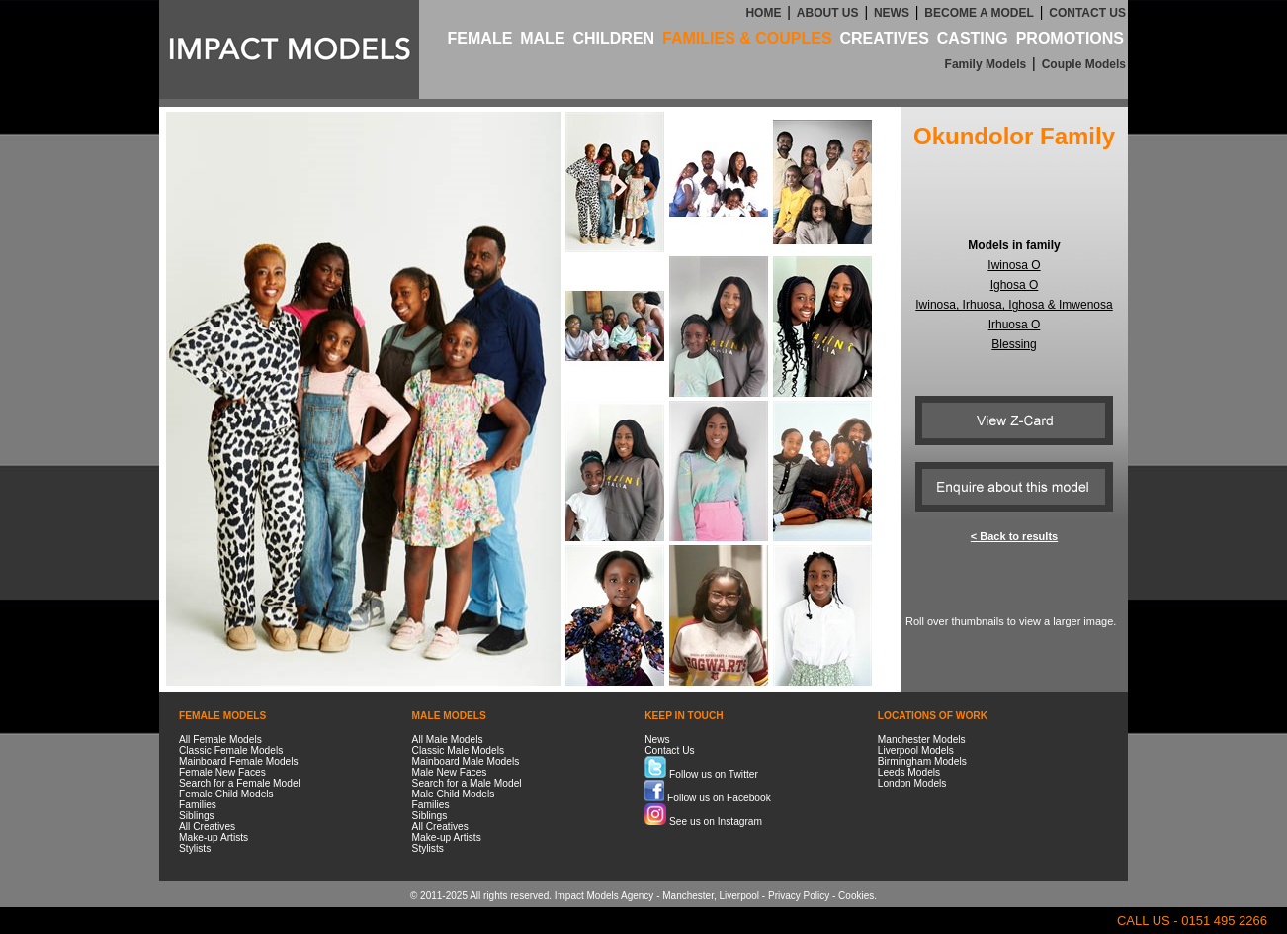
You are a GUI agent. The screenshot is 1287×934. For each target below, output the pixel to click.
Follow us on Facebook (707, 798)
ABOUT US (828, 13)
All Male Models (447, 739)
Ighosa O (1014, 285)
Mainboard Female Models (239, 761)
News (656, 739)
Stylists (195, 848)
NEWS (891, 13)
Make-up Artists (213, 837)
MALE (542, 38)
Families (197, 804)
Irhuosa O (1014, 324)
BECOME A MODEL (978, 13)
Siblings (196, 815)
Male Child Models (453, 794)
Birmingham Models (922, 761)
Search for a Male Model (467, 783)
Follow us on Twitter (701, 774)
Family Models (986, 64)
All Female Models (220, 739)
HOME (763, 13)
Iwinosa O (1013, 265)
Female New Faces (222, 772)
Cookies (856, 895)
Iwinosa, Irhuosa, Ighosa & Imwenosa (1013, 305)
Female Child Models (226, 794)
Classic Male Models (458, 750)
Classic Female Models (231, 750)
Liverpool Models (916, 750)
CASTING (972, 38)
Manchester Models (922, 739)
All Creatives (207, 826)
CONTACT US (1087, 13)
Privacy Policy (798, 895)
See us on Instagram (703, 821)
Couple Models (1084, 64)
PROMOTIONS (1070, 38)
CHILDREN (613, 38)
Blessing (1013, 344)
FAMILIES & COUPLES (747, 38)
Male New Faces (449, 772)
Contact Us (669, 750)
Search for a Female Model (239, 783)
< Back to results (1014, 536)
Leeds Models (909, 772)
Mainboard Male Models (466, 761)
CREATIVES (883, 38)
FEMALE (480, 38)
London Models (912, 783)
